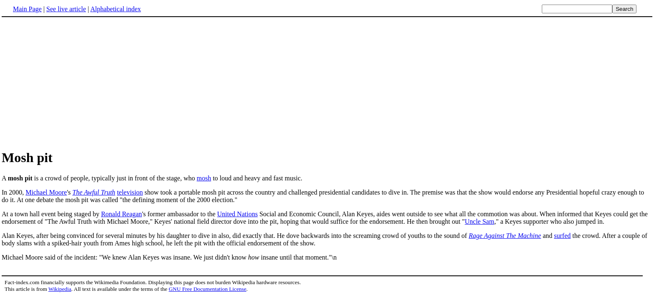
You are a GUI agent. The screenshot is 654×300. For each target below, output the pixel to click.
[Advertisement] (72, 83)
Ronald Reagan (121, 214)
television (130, 192)
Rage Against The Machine (505, 235)
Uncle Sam (479, 221)
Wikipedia (59, 289)
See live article (66, 8)
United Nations (237, 214)
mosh (203, 178)
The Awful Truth (94, 192)
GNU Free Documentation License (207, 289)
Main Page (27, 8)
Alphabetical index (115, 8)
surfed (562, 235)
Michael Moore (46, 192)
